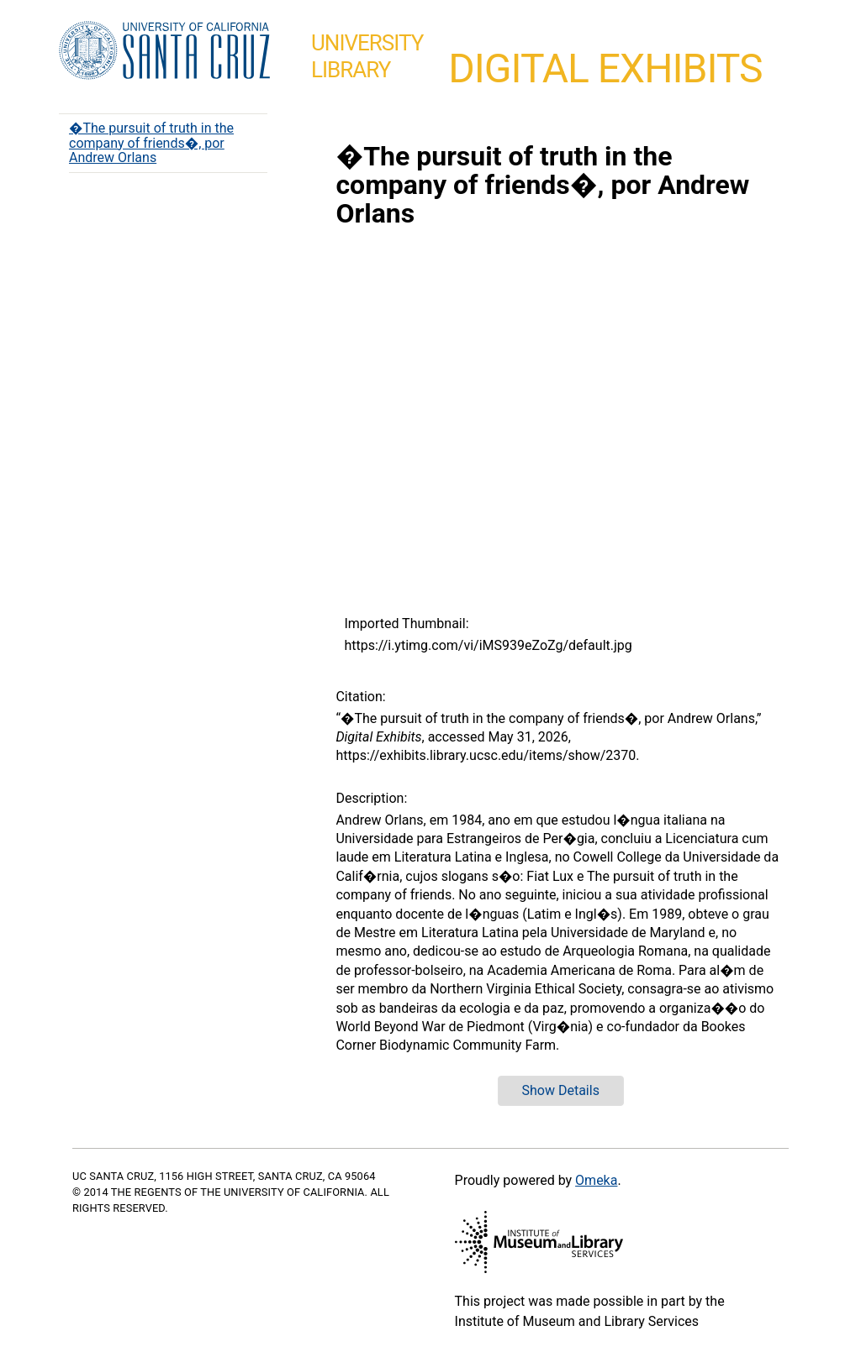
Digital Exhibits (605, 68)
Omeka (596, 1180)
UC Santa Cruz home (164, 51)
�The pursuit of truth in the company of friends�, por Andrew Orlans (151, 142)
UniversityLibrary (367, 56)
